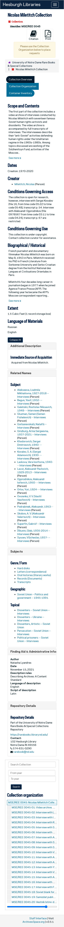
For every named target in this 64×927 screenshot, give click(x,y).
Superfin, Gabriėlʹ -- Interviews (34, 523)
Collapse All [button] (15, 340)
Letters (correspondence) (31, 571)
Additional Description (25, 346)
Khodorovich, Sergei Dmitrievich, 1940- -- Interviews (29, 445)
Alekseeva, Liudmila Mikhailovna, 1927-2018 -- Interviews (33, 393)
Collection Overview (20, 79)
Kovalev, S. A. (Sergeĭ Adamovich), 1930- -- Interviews (29, 455)
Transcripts (24, 582)
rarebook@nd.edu (23, 751)
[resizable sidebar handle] (32, 906)
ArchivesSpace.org (34, 921)
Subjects (16, 551)
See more (15, 157)
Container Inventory (20, 93)
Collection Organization (22, 86)
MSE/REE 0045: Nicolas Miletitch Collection (34, 802)
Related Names (20, 373)
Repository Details (23, 705)
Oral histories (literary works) (34, 575)
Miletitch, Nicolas (25, 184)
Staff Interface (38, 918)
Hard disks (23, 568)
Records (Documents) (29, 578)
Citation (33, 35)
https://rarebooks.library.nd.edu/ (29, 734)
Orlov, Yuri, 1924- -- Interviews (35, 489)
